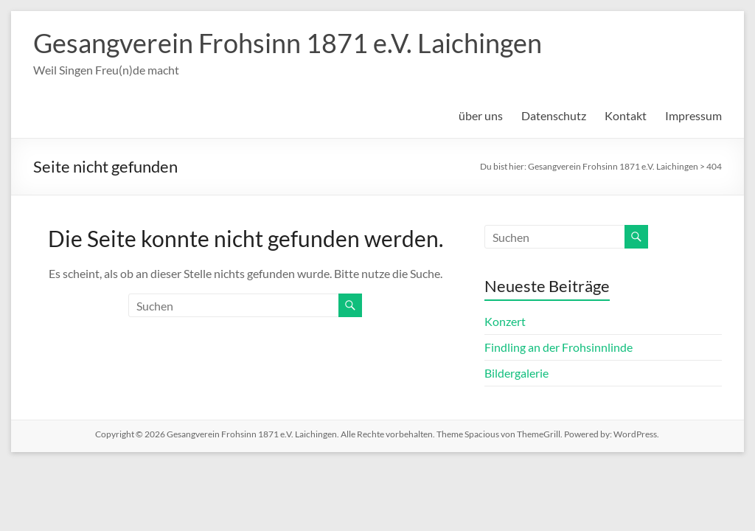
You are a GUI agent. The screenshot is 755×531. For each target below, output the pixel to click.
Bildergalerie (516, 373)
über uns (481, 115)
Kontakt (626, 115)
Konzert (505, 321)
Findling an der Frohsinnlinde (558, 347)
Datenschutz (553, 115)
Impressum (693, 115)
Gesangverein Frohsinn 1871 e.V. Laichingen (287, 43)
